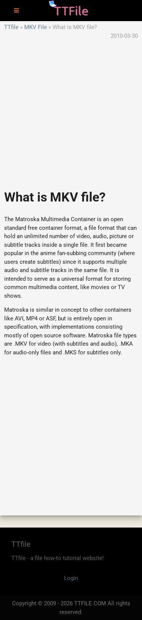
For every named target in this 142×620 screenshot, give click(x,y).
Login (71, 578)
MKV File (35, 27)
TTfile (11, 27)
